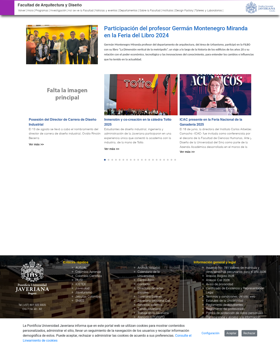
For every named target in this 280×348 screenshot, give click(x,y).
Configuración (211, 333)
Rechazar (249, 333)
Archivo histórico (149, 267)
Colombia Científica (88, 276)
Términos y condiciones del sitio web (230, 296)
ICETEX (80, 284)
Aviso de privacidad (219, 284)
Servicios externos (150, 304)
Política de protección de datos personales (234, 313)
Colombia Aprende (88, 271)
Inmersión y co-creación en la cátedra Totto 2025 (137, 122)
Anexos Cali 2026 (218, 280)
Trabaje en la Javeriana (153, 313)
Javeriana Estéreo (150, 296)
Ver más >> (36, 144)
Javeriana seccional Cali (154, 300)
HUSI (79, 280)
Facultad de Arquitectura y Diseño (50, 5)
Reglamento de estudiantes (224, 304)
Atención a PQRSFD (151, 317)
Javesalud (82, 288)
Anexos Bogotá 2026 (220, 276)
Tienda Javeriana (149, 309)
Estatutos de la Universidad (224, 300)
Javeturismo (83, 292)
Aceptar (231, 333)
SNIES (79, 300)
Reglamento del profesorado (225, 309)
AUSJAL (81, 267)
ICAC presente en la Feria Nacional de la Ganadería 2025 (211, 122)
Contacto (144, 284)
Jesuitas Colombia (88, 296)
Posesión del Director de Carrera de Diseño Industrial (62, 122)
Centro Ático (146, 280)
